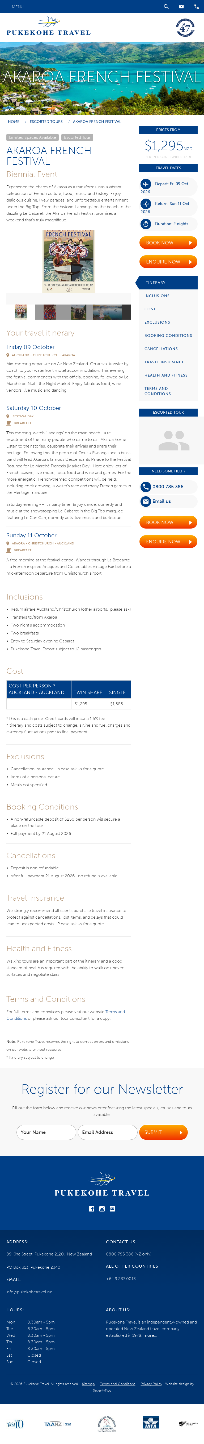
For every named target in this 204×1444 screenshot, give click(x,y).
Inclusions (157, 296)
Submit (153, 1132)
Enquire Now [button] (163, 262)
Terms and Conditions (157, 391)
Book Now (159, 243)
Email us (156, 501)
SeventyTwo (102, 1390)
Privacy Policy (151, 1384)
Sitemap (88, 1384)
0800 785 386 (162, 487)
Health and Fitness (166, 375)
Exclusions (157, 322)
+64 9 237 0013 (121, 1278)
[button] (181, 6)
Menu (18, 7)
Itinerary (154, 282)
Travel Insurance (164, 362)
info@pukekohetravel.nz (29, 1291)
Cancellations (161, 349)
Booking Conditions (168, 335)
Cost (150, 309)
